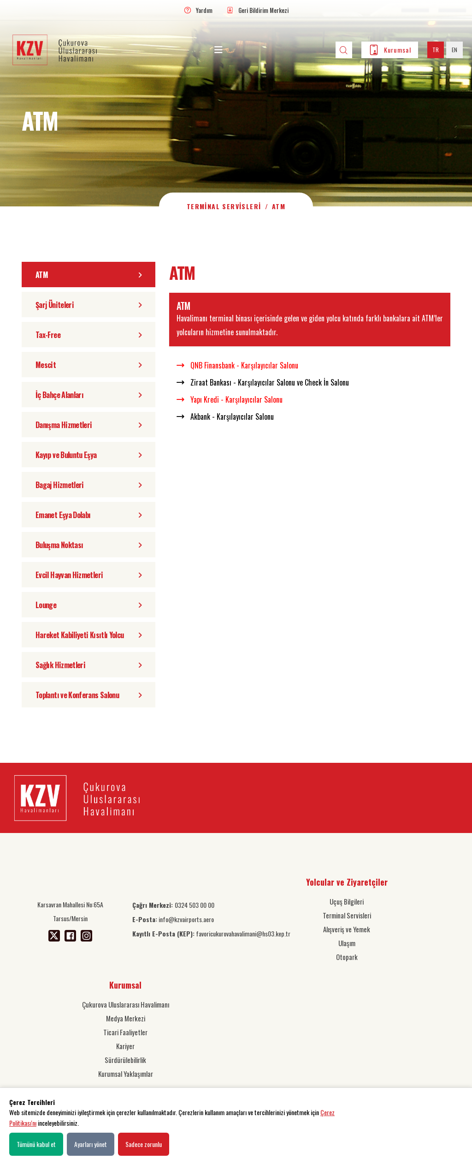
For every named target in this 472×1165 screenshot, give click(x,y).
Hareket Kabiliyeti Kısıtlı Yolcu (88, 634)
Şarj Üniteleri (88, 304)
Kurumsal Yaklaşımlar (125, 1073)
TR (435, 50)
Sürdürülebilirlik (125, 1060)
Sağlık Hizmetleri (88, 664)
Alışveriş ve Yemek (346, 929)
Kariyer (125, 1046)
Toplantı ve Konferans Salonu (88, 694)
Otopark (347, 957)
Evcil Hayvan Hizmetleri (88, 574)
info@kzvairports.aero (173, 919)
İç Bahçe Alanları (88, 394)
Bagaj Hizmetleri (88, 484)
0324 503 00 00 (173, 905)
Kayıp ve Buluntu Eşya (88, 454)
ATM (88, 274)
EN (454, 50)
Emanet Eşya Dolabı (88, 514)
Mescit (88, 364)
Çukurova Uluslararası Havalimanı (125, 1004)
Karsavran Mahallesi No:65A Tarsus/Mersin (70, 911)
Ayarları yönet (90, 1144)
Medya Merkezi (125, 1018)
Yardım (204, 10)
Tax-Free (88, 334)
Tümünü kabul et (36, 1144)
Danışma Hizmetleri (88, 424)
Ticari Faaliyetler (125, 1032)
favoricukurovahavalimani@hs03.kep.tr (211, 933)
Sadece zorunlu (143, 1144)
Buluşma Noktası (88, 544)
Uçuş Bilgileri (347, 901)
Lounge (88, 604)
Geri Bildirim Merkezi (263, 10)
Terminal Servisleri (224, 206)
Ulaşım (346, 943)
